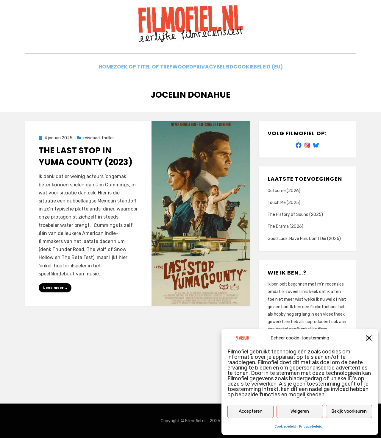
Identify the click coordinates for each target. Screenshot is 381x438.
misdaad (91, 138)
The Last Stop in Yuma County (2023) (85, 156)
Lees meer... (55, 288)
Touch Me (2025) (284, 202)
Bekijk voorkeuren (349, 411)
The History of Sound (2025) (295, 214)
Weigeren (300, 411)
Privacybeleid (310, 426)
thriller (108, 138)
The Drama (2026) (285, 226)
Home (101, 68)
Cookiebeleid (285, 426)
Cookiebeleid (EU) (265, 68)
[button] (369, 338)
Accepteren (251, 411)
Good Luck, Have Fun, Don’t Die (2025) (304, 238)
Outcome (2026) (284, 190)
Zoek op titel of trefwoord (153, 68)
